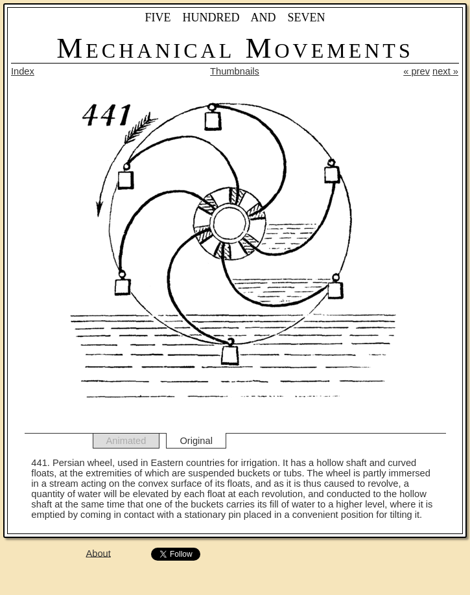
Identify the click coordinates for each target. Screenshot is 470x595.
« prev (416, 71)
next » (445, 71)
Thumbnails (234, 71)
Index (22, 71)
